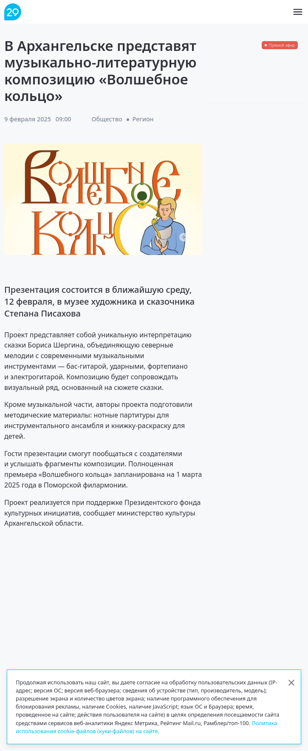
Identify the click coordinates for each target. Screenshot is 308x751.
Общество (107, 119)
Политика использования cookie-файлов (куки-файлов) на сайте (146, 727)
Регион (143, 119)
